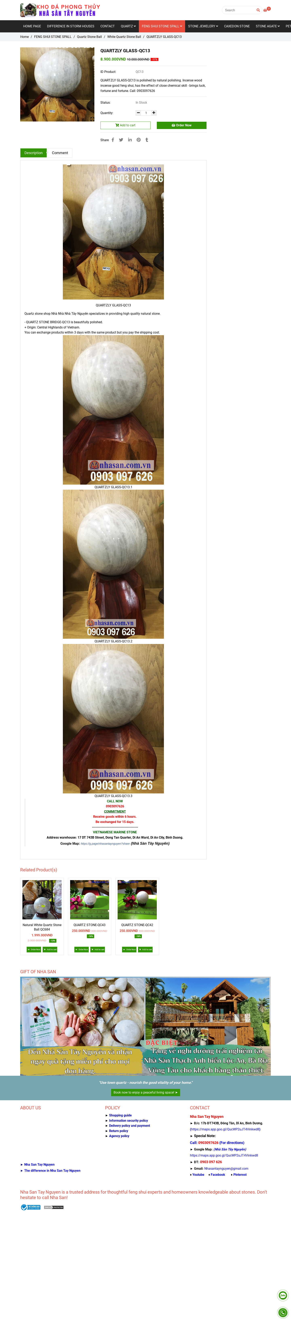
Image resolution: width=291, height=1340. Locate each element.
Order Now (182, 125)
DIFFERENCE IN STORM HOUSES (70, 26)
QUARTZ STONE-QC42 (137, 925)
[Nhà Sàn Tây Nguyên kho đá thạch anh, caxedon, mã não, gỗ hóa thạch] (225, 1129)
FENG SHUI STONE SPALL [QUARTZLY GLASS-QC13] (53, 37)
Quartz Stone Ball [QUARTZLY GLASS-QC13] (89, 37)
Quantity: (107, 113)
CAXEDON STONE (237, 26)
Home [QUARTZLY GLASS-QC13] (24, 37)
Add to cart (125, 125)
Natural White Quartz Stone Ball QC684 (42, 927)
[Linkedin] (130, 140)
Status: (105, 102)
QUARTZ (128, 26)
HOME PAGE (32, 26)
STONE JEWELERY (203, 26)
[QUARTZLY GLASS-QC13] (60, 10)
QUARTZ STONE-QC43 (89, 925)
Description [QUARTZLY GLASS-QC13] (33, 153)
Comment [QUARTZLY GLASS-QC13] (60, 153)
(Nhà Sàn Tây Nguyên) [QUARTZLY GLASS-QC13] (150, 843)
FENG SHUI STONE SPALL (162, 26)
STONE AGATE (268, 26)
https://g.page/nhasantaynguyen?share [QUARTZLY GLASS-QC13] (105, 843)
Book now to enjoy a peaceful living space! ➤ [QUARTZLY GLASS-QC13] (146, 1092)
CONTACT (107, 26)
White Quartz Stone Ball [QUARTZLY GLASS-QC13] (124, 37)
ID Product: (108, 72)
